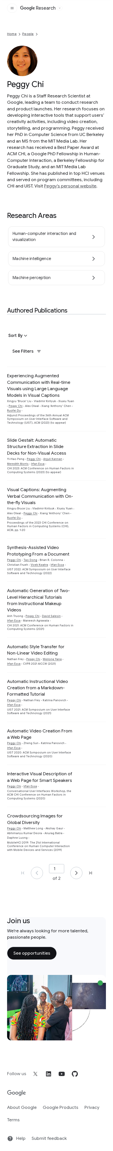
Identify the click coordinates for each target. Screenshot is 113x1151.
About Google (22, 1107)
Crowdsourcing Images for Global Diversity (35, 819)
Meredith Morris (18, 464)
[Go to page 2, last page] (90, 873)
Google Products (60, 1107)
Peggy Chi (15, 406)
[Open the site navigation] (12, 8)
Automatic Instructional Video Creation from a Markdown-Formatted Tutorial (37, 688)
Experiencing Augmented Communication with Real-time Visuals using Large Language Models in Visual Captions (38, 385)
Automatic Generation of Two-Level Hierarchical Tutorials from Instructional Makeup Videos (38, 600)
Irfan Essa (37, 464)
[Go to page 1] (37, 873)
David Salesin (51, 616)
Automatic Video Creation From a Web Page (39, 734)
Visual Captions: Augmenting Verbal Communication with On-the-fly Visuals (40, 496)
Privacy (91, 1107)
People (28, 34)
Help (16, 1139)
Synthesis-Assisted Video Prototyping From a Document (38, 551)
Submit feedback (49, 1138)
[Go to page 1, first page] (23, 873)
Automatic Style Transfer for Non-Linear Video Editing (35, 650)
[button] (18, 336)
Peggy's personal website (70, 186)
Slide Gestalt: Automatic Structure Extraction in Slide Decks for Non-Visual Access (36, 446)
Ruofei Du (14, 410)
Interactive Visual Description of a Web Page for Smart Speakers (39, 777)
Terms (13, 1120)
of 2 (56, 878)
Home (12, 34)
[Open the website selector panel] (60, 8)
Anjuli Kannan (52, 459)
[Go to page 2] (76, 873)
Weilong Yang (52, 659)
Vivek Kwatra (39, 564)
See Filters (26, 351)
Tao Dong (30, 560)
